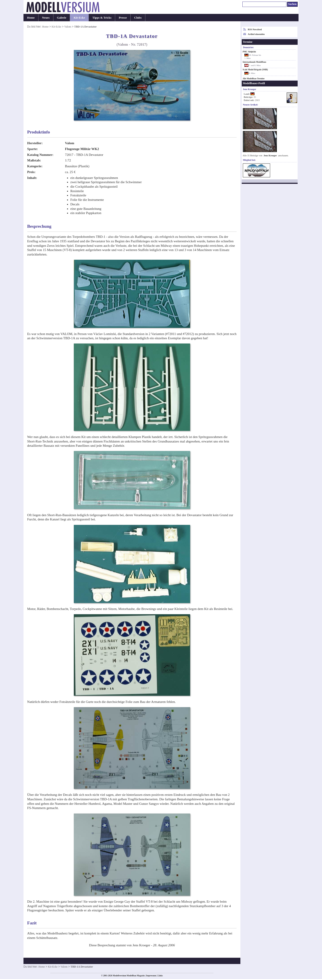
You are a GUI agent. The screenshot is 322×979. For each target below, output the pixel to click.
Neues (46, 17)
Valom (67, 26)
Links (160, 976)
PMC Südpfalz (249, 52)
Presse (123, 17)
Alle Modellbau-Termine (254, 78)
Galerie (61, 17)
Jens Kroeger (270, 155)
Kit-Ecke (79, 17)
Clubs (138, 17)
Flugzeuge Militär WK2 (82, 149)
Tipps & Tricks (101, 17)
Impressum (151, 976)
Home (31, 17)
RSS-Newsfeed (255, 29)
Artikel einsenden (256, 34)
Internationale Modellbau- (255, 62)
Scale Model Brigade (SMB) (255, 70)
